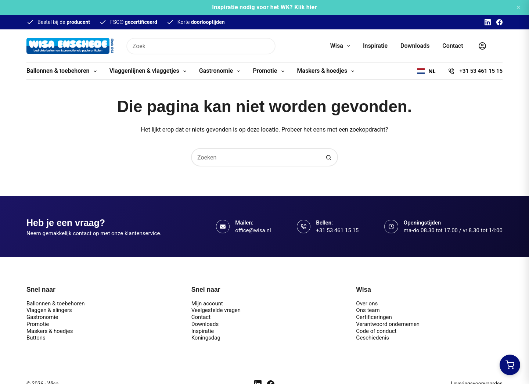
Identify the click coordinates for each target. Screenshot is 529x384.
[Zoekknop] (267, 46)
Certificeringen (374, 317)
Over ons (367, 303)
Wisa (341, 46)
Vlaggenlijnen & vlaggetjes (149, 71)
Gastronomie (221, 71)
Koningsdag (205, 337)
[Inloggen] (482, 46)
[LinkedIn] (488, 22)
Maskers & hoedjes (327, 71)
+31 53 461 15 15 (481, 71)
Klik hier (305, 7)
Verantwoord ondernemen (388, 324)
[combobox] (426, 71)
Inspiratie (375, 45)
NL (426, 71)
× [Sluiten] (518, 7)
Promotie (270, 71)
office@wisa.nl (253, 230)
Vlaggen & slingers (49, 310)
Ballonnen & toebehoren (63, 71)
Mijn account (207, 303)
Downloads (414, 45)
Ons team (367, 310)
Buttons (36, 337)
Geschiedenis (372, 337)
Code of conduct (376, 331)
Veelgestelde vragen (216, 310)
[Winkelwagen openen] (510, 365)
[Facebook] (499, 22)
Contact (452, 45)
